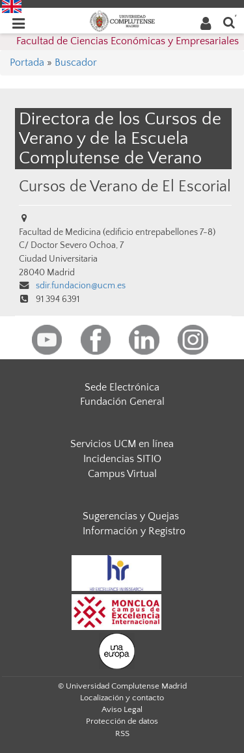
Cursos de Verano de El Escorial (125, 186)
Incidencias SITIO (122, 459)
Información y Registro (134, 531)
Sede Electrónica (122, 387)
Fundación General (122, 401)
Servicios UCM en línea (122, 444)
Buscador (76, 62)
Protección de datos (122, 721)
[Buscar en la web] (229, 22)
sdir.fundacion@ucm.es (81, 286)
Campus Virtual (122, 474)
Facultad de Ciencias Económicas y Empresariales (127, 41)
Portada (27, 62)
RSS (122, 733)
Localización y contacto (122, 697)
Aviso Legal (122, 709)
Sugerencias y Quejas (131, 516)
